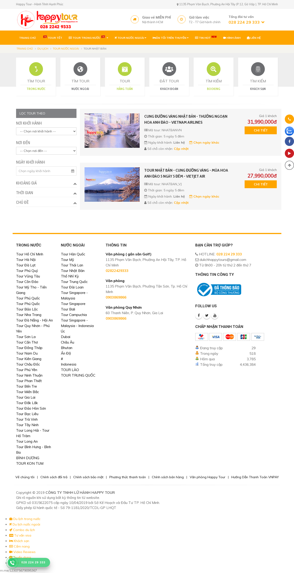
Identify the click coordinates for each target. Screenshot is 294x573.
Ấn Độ (66, 353)
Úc (63, 331)
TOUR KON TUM (29, 463)
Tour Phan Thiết (29, 381)
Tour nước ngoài (66, 48)
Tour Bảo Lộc (27, 309)
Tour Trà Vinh (27, 419)
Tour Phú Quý (27, 270)
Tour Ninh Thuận (29, 375)
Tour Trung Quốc (74, 282)
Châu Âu (67, 342)
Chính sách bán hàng (168, 477)
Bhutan (66, 348)
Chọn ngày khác (204, 142)
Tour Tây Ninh (27, 425)
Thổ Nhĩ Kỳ (70, 276)
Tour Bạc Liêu (27, 414)
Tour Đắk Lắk (27, 403)
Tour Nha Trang (28, 315)
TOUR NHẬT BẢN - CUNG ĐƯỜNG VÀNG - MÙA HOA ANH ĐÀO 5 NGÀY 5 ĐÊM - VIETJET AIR (186, 173)
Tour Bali (68, 309)
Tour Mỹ (67, 259)
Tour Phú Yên (26, 370)
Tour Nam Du (27, 353)
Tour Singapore (73, 304)
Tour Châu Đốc (28, 364)
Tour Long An (27, 441)
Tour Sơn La (26, 337)
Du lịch (42, 48)
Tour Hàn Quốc (73, 254)
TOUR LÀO (70, 370)
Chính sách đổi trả (53, 477)
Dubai (65, 337)
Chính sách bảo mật (88, 477)
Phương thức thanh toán (127, 477)
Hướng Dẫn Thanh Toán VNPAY (255, 477)
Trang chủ (25, 48)
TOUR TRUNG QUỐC (78, 375)
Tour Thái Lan (72, 265)
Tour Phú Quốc (28, 298)
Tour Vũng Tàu (28, 276)
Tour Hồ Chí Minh (29, 254)
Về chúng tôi (24, 477)
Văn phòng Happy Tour (207, 477)
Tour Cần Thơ (27, 342)
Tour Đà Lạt (26, 265)
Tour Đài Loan (72, 287)
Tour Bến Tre (26, 386)
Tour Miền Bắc (27, 392)
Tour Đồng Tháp (29, 348)
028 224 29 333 (229, 254)
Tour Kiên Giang (28, 359)
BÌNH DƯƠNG (27, 458)
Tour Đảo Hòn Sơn (31, 408)
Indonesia (68, 364)
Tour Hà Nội (26, 259)
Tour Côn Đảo (27, 282)
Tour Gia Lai (25, 397)
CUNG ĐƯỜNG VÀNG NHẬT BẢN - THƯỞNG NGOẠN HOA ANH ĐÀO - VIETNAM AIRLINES (185, 119)
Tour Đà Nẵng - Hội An (34, 320)
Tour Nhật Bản (73, 270)
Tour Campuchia (74, 315)
